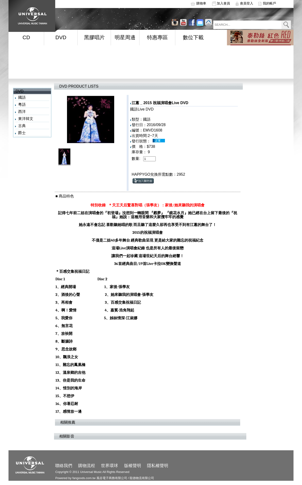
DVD (60, 37)
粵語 (22, 104)
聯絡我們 (63, 465)
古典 (22, 126)
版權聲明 (132, 465)
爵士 (22, 133)
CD (26, 37)
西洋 (22, 112)
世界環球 (109, 465)
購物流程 (86, 465)
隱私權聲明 (157, 465)
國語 (22, 97)
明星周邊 (125, 37)
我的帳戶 (269, 3)
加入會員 (223, 3)
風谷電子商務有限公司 (111, 478)
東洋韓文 (25, 119)
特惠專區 (157, 37)
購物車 (201, 3)
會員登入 (246, 3)
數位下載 (193, 37)
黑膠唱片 (94, 37)
